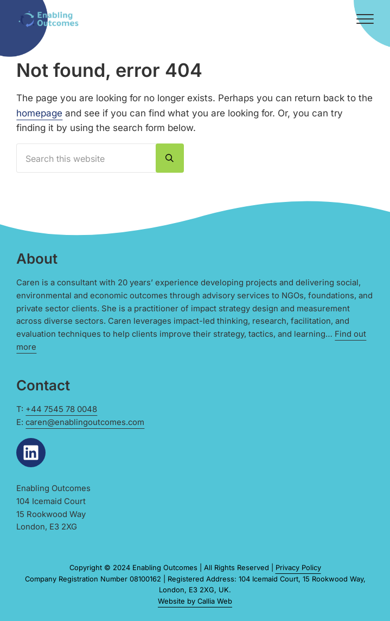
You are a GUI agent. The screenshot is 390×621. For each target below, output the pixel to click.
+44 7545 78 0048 (61, 409)
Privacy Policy (298, 567)
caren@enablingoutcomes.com (84, 422)
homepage (39, 113)
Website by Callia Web (195, 601)
